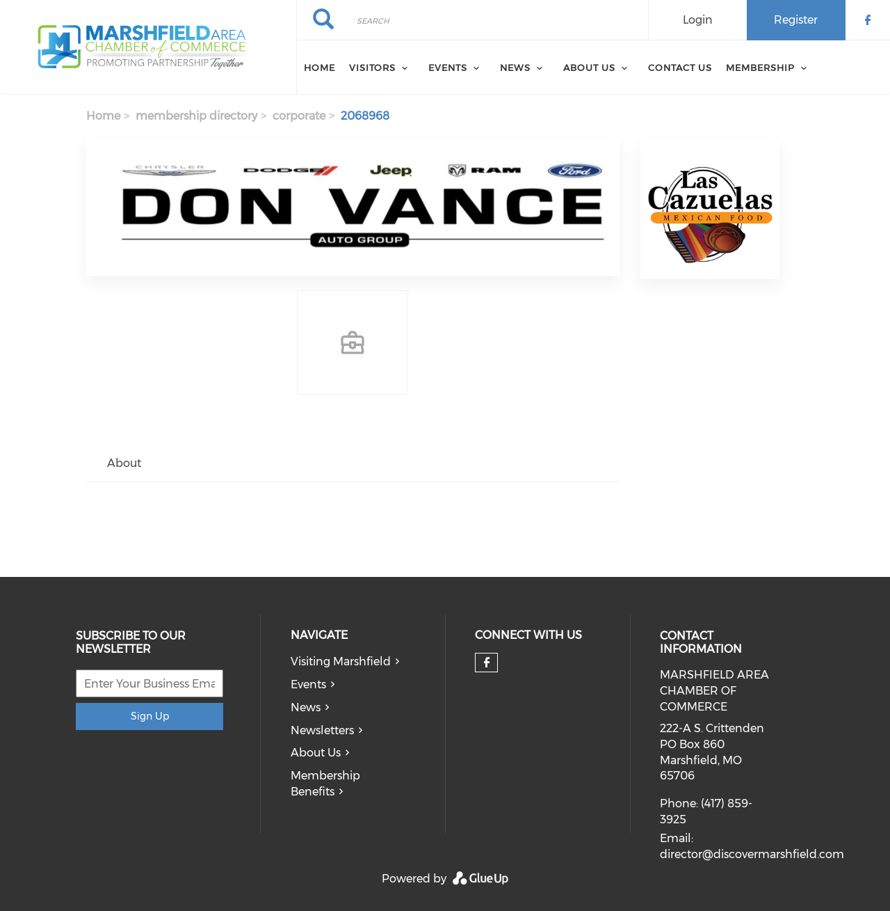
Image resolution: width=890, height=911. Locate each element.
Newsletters (322, 730)
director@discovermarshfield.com (752, 854)
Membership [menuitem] (760, 67)
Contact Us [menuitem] (680, 67)
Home (103, 115)
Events (308, 684)
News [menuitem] (515, 67)
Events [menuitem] (447, 67)
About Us (316, 752)
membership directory (196, 115)
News (306, 707)
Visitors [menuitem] (372, 67)
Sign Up (150, 716)
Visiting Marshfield (341, 661)
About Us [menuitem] (589, 67)
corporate (299, 115)
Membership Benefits (325, 783)
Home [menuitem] (319, 67)
